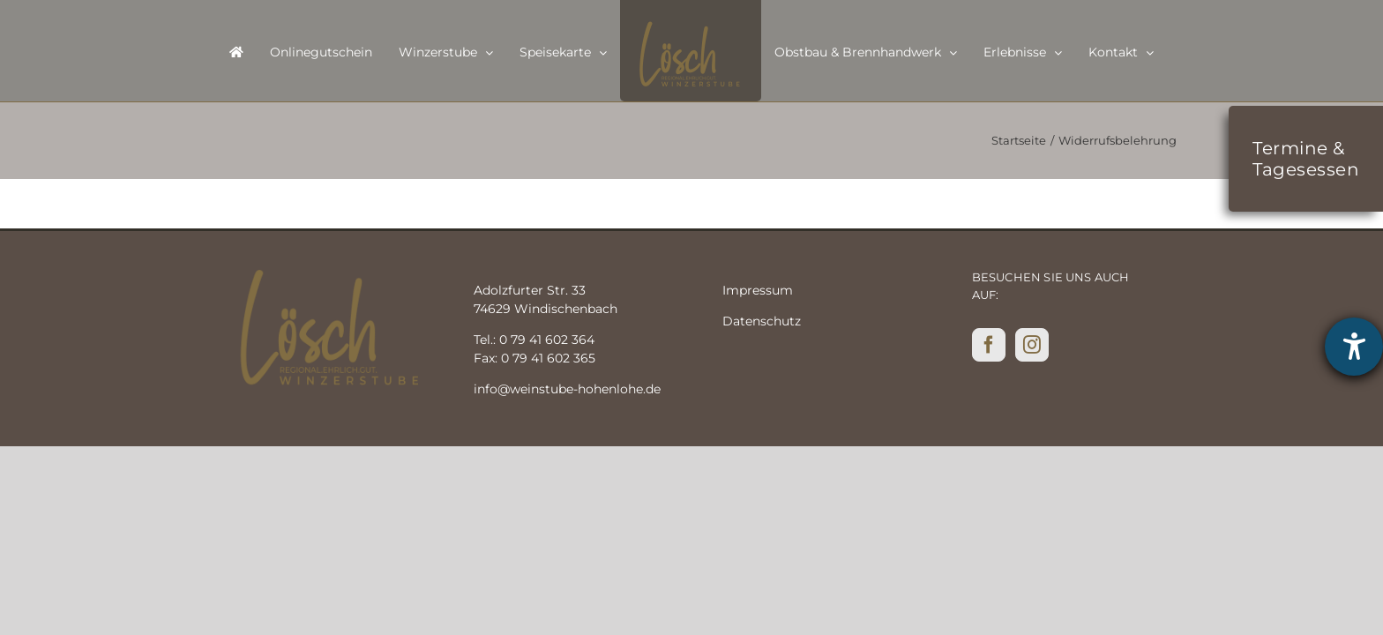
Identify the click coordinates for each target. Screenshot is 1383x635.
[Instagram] (1032, 345)
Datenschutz (761, 321)
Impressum (757, 290)
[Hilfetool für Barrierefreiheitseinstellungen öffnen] (1354, 347)
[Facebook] (988, 345)
